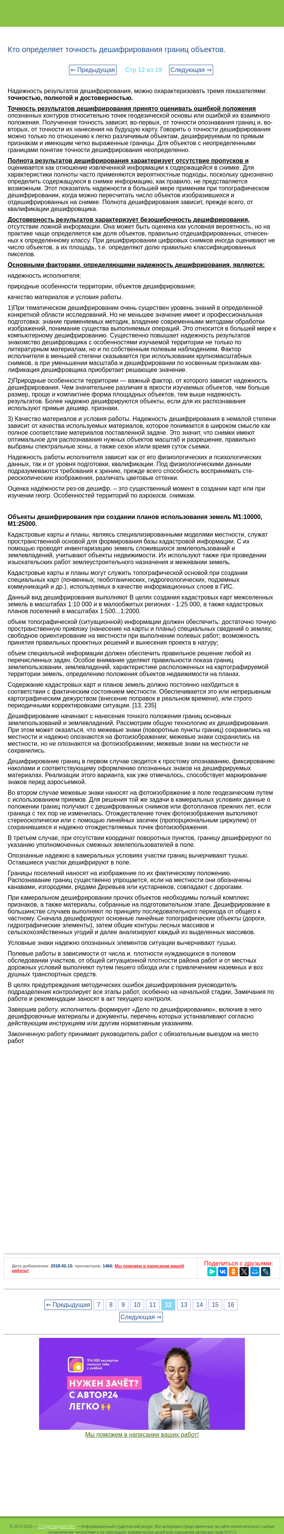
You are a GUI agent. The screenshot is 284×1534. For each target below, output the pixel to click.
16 (230, 1305)
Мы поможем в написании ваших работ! (142, 1434)
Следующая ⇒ (191, 70)
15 (215, 1305)
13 (184, 1305)
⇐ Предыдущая (93, 70)
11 (152, 1305)
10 (137, 1305)
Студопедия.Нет (57, 1526)
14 (199, 1305)
